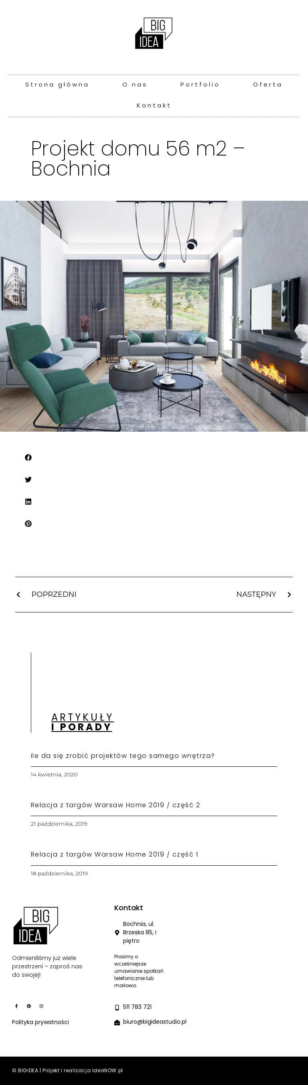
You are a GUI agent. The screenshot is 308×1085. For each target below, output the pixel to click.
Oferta (268, 85)
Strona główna (57, 85)
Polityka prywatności (40, 1023)
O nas (135, 85)
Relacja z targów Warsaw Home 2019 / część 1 (115, 855)
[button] (28, 458)
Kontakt (154, 106)
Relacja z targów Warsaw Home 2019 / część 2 (116, 805)
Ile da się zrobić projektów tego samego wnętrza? (123, 756)
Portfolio (200, 85)
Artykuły (82, 723)
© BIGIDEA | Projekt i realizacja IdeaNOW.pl (67, 1071)
